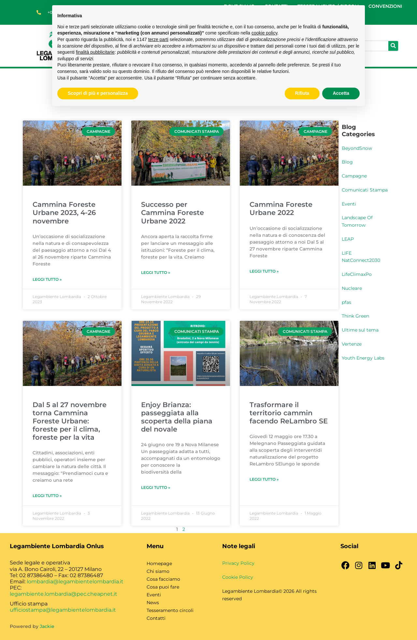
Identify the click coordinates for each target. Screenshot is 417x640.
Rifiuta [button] (302, 93)
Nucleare (352, 288)
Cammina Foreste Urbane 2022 (281, 208)
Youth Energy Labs (363, 358)
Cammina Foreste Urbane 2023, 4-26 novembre (64, 212)
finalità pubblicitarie (95, 52)
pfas (346, 302)
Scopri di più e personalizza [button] (98, 93)
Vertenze (352, 344)
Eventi (349, 204)
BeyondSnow (357, 148)
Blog (347, 162)
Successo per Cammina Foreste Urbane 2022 (172, 212)
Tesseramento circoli (170, 610)
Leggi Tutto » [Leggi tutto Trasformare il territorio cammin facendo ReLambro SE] (264, 479)
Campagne (354, 176)
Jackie (47, 626)
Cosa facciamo (163, 579)
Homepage (159, 563)
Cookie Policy (237, 577)
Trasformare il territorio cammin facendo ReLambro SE (289, 413)
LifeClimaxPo (357, 274)
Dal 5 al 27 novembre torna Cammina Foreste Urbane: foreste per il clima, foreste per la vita (70, 421)
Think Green (355, 316)
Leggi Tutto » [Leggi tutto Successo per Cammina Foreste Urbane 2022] (155, 272)
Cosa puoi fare (163, 587)
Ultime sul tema (360, 330)
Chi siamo (158, 571)
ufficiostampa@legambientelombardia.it (63, 610)
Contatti (156, 618)
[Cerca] (393, 46)
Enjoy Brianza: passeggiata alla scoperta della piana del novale (176, 417)
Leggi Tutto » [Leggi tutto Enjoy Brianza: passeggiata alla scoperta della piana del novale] (155, 487)
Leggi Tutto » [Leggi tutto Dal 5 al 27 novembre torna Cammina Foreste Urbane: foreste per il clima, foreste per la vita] (47, 495)
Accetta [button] (341, 93)
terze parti (158, 39)
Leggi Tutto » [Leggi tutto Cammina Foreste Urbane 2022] (264, 271)
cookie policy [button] (264, 33)
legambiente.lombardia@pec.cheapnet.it (63, 594)
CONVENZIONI (385, 6)
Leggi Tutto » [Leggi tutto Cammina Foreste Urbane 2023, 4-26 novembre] (47, 279)
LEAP (348, 239)
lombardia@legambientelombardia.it (75, 581)
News (153, 602)
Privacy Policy (238, 563)
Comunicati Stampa (365, 190)
